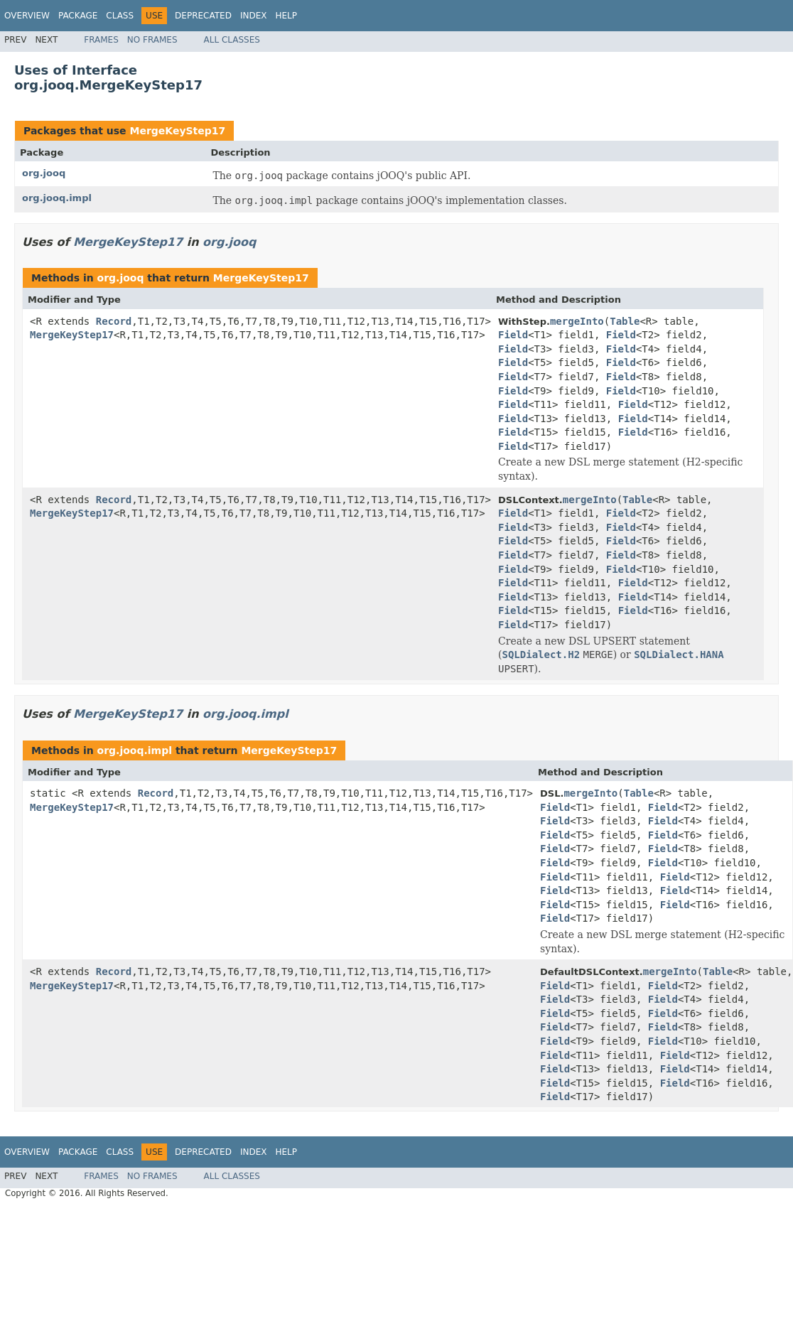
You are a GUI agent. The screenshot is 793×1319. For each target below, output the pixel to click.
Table (625, 321)
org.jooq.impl (57, 198)
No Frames (152, 40)
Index (253, 16)
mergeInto (577, 321)
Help (286, 16)
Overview (27, 16)
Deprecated (203, 16)
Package (77, 16)
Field (513, 334)
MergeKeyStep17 (177, 130)
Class (120, 16)
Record (114, 321)
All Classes (232, 40)
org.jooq (43, 173)
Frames (101, 40)
